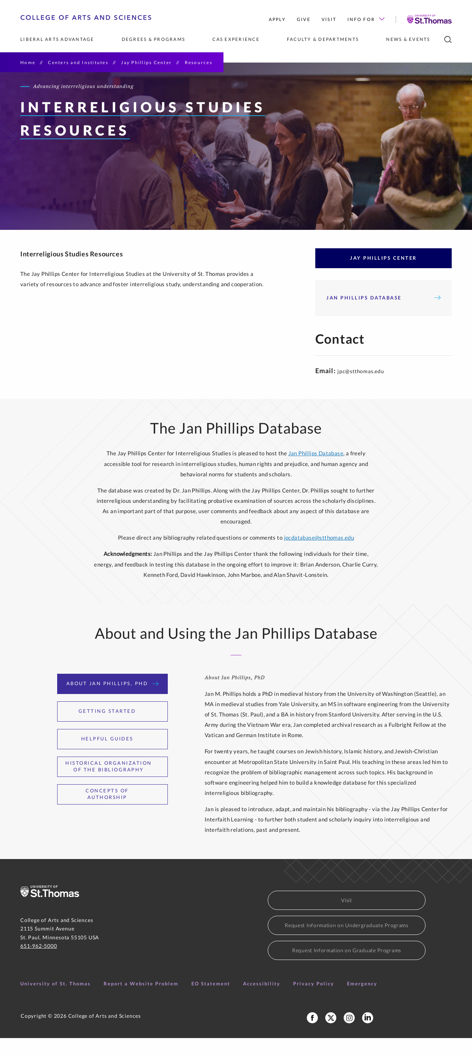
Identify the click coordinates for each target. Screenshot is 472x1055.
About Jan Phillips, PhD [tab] (112, 700)
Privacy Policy (313, 1000)
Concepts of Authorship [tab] (123, 811)
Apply (277, 19)
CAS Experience (236, 39)
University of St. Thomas (55, 1000)
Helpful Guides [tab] (112, 755)
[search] (448, 39)
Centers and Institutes (78, 62)
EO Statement (210, 1000)
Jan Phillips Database (383, 315)
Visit (329, 19)
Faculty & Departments (323, 39)
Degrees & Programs (153, 39)
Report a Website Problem (141, 1000)
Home (27, 62)
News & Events (408, 39)
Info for (366, 19)
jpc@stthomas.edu (360, 388)
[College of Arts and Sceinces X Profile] (330, 1034)
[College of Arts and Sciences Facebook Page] (312, 1034)
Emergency (362, 1000)
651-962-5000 (38, 963)
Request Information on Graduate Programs (346, 967)
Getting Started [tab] (113, 728)
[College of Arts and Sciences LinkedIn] (367, 1034)
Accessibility (261, 1000)
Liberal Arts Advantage (57, 39)
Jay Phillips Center (146, 62)
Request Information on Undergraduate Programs (347, 942)
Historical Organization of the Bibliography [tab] (112, 783)
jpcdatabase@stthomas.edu (319, 554)
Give (303, 19)
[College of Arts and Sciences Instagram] (349, 1034)
